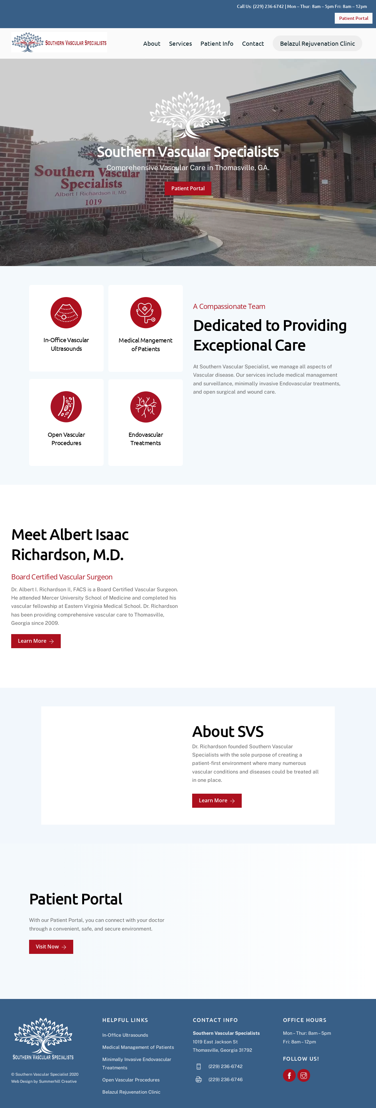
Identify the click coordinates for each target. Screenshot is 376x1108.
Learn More (36, 634)
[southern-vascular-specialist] (303, 1065)
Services (180, 43)
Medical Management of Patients (138, 1037)
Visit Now (51, 937)
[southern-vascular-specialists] (289, 1065)
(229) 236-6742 (268, 6)
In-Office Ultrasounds (125, 1025)
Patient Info (216, 43)
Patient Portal (353, 18)
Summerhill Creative (58, 1071)
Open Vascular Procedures (131, 1070)
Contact (253, 43)
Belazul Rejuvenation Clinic (317, 43)
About (152, 43)
